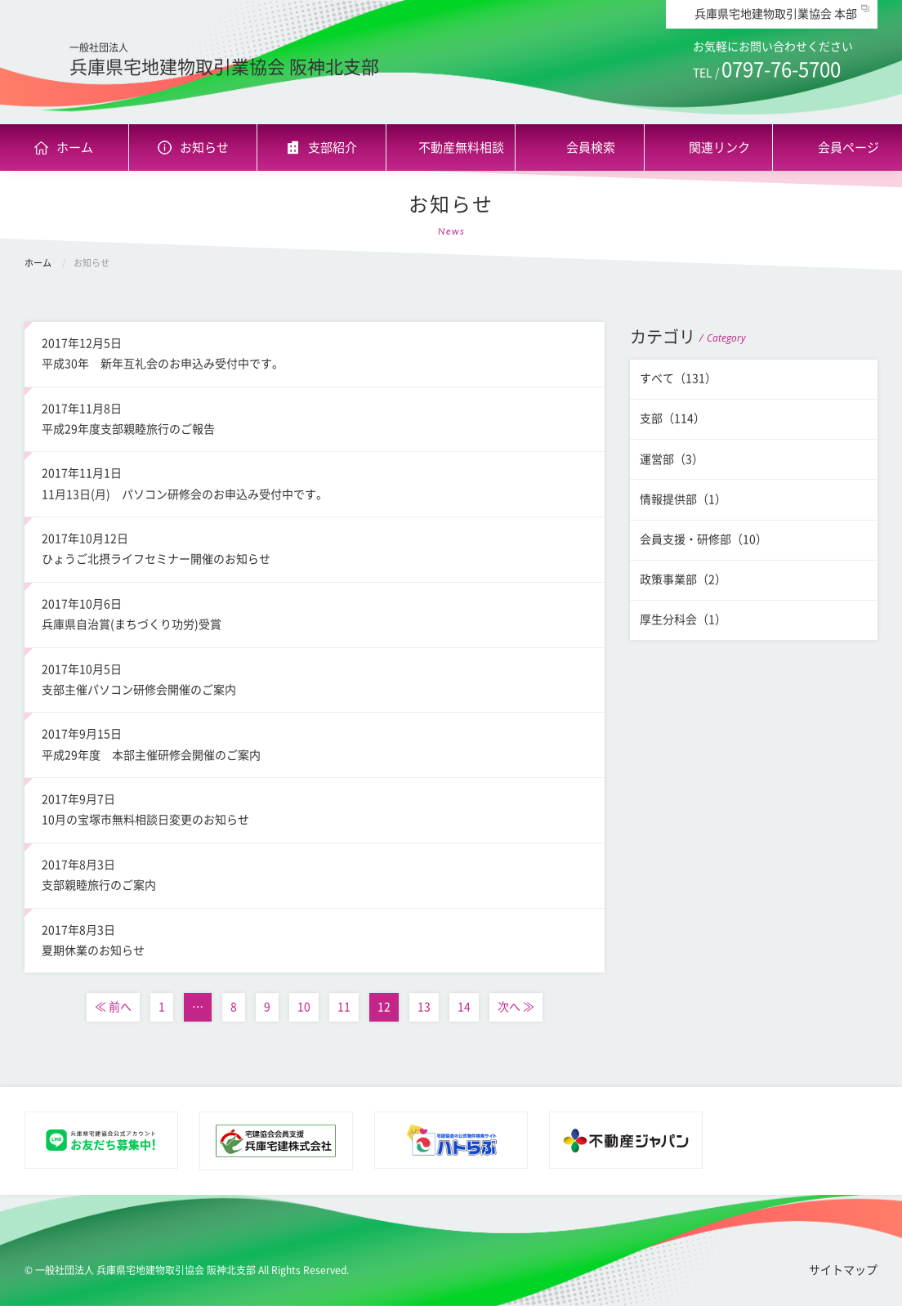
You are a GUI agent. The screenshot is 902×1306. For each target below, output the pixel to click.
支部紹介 (332, 147)
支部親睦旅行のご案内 (314, 873)
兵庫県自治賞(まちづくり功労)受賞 (314, 612)
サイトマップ (843, 1270)
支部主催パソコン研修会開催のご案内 (314, 677)
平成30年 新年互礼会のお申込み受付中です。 (314, 351)
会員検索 (590, 147)
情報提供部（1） (683, 499)
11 (344, 1007)
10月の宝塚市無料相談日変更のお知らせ (314, 807)
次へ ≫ (516, 1007)
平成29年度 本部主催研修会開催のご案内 (314, 742)
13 (424, 1007)
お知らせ (204, 147)
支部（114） (672, 418)
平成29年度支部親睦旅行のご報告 (314, 417)
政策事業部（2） (683, 579)
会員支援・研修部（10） (703, 539)
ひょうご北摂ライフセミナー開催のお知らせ (314, 547)
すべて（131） (678, 378)
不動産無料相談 (461, 147)
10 (303, 1007)
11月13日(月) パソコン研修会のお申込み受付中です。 (314, 481)
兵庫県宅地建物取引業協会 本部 (775, 14)
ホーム (74, 147)
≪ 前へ (113, 1007)
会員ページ (848, 147)
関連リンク (719, 147)
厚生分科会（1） (683, 619)
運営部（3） (671, 459)
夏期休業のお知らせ (314, 938)
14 (464, 1007)
